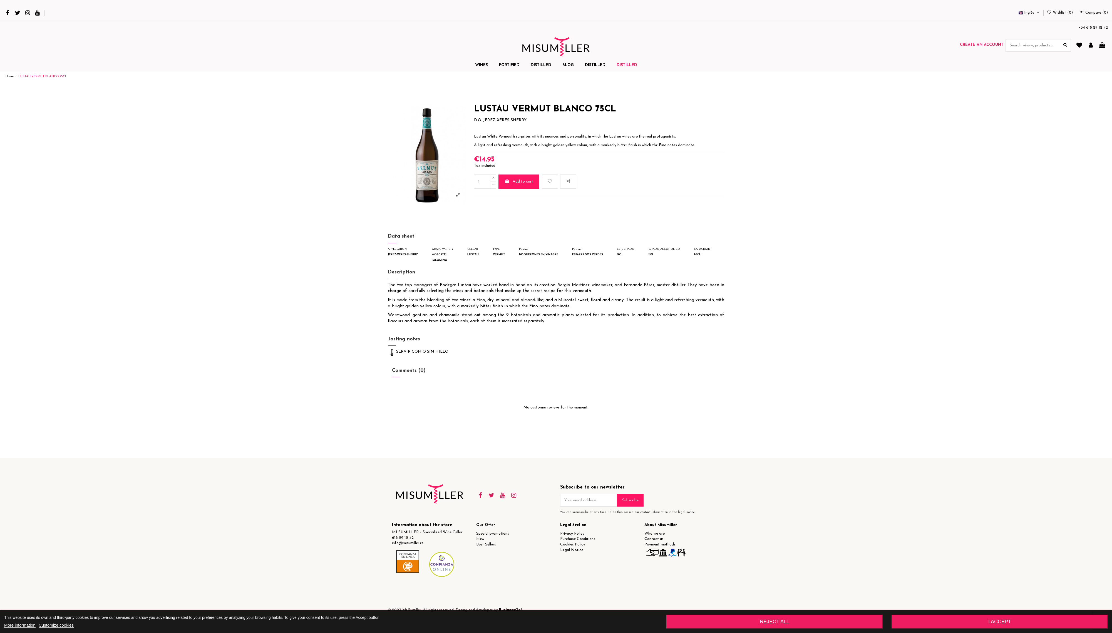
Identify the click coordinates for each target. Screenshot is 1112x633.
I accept (999, 621)
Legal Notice (571, 550)
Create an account (982, 45)
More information (20, 625)
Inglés (1029, 13)
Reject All (774, 621)
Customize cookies (56, 625)
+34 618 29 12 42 (1093, 28)
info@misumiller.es (407, 543)
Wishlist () (1060, 13)
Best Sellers (486, 544)
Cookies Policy (572, 544)
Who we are (654, 534)
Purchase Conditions (577, 539)
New (480, 539)
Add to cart (519, 181)
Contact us (654, 539)
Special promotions (492, 534)
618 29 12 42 (403, 538)
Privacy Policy (572, 534)
